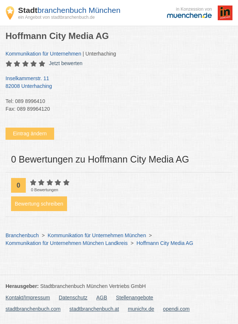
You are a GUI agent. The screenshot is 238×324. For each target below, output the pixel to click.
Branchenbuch (22, 235)
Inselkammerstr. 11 (115, 82)
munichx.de (141, 309)
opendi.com (176, 309)
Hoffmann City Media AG (164, 243)
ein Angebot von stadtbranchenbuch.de (56, 17)
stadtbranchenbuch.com (33, 309)
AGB (101, 297)
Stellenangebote (134, 297)
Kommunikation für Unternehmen (43, 54)
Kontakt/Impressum (28, 297)
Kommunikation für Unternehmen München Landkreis (67, 243)
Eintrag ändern (30, 133)
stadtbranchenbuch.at (94, 309)
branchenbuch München (69, 10)
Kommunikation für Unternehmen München (97, 235)
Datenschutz (73, 297)
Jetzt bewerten (66, 63)
